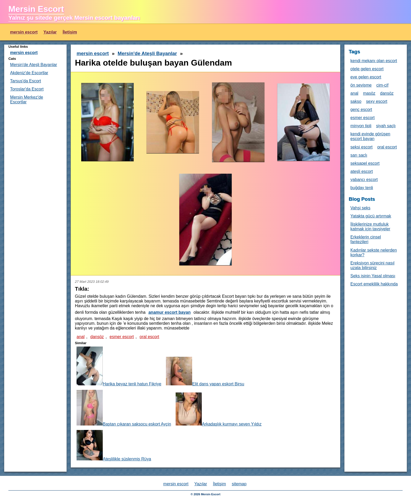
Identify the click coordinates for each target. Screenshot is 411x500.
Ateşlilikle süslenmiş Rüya (114, 445)
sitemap (239, 484)
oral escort (149, 336)
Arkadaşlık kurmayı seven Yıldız (218, 409)
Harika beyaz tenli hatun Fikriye (119, 366)
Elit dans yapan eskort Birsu (205, 371)
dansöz (97, 336)
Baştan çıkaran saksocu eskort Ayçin (124, 408)
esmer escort (122, 336)
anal (80, 336)
